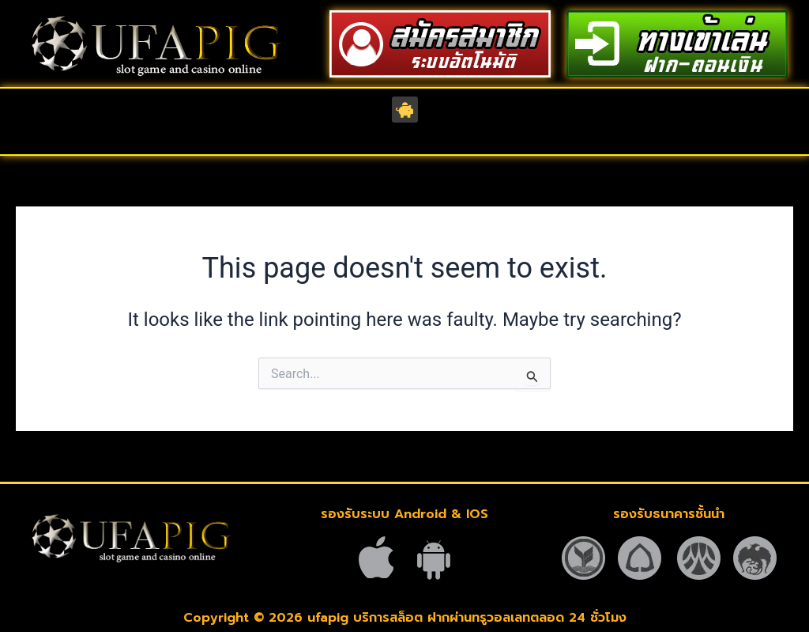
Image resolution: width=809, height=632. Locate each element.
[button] (405, 110)
